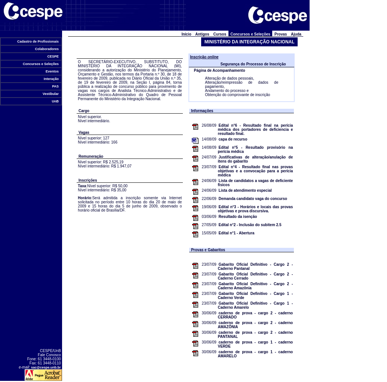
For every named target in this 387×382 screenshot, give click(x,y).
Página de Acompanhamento (219, 70)
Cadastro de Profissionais (38, 41)
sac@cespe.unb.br (46, 367)
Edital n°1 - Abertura (237, 233)
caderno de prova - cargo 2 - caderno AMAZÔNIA (255, 325)
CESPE (53, 56)
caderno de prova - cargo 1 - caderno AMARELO (255, 354)
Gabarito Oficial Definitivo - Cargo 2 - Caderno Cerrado (255, 276)
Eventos (52, 71)
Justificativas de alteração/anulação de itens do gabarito (255, 159)
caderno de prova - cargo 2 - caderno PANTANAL (255, 334)
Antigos (202, 34)
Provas (280, 34)
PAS (55, 86)
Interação (51, 79)
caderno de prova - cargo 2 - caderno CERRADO (255, 315)
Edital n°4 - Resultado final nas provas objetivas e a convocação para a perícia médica (255, 171)
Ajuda (296, 34)
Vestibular (51, 94)
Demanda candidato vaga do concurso (253, 199)
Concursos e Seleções (41, 64)
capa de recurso (233, 139)
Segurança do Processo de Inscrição (253, 64)
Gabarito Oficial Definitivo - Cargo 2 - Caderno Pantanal (255, 266)
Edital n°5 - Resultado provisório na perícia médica (255, 149)
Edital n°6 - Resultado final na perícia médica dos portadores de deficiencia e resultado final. (255, 129)
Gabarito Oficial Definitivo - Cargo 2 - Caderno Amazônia (255, 286)
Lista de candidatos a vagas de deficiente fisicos (255, 183)
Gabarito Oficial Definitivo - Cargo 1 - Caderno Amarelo (255, 305)
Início (186, 34)
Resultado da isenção (238, 217)
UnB (55, 101)
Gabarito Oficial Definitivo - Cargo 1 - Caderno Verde (255, 296)
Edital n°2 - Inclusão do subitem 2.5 (250, 225)
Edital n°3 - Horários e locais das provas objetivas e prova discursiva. (255, 209)
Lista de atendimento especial (245, 190)
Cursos (219, 34)
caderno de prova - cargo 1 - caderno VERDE (255, 344)
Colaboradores (47, 49)
